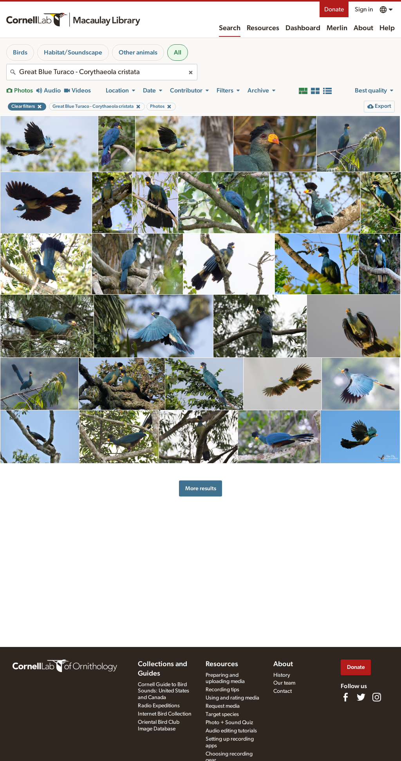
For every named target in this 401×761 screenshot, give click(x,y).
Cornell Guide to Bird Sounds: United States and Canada (163, 691)
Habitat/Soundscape (73, 52)
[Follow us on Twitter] (361, 697)
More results (200, 488)
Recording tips (222, 689)
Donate (334, 9)
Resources (263, 28)
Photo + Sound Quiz (229, 722)
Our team (284, 683)
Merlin (337, 28)
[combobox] (101, 72)
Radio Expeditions (159, 705)
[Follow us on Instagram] (376, 697)
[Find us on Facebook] (345, 697)
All (177, 52)
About (363, 28)
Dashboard (302, 28)
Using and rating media (232, 698)
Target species (222, 714)
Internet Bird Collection (164, 714)
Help (387, 28)
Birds (20, 52)
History (281, 675)
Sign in (364, 9)
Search (229, 28)
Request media (223, 706)
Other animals (138, 52)
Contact (282, 691)
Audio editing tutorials (231, 731)
